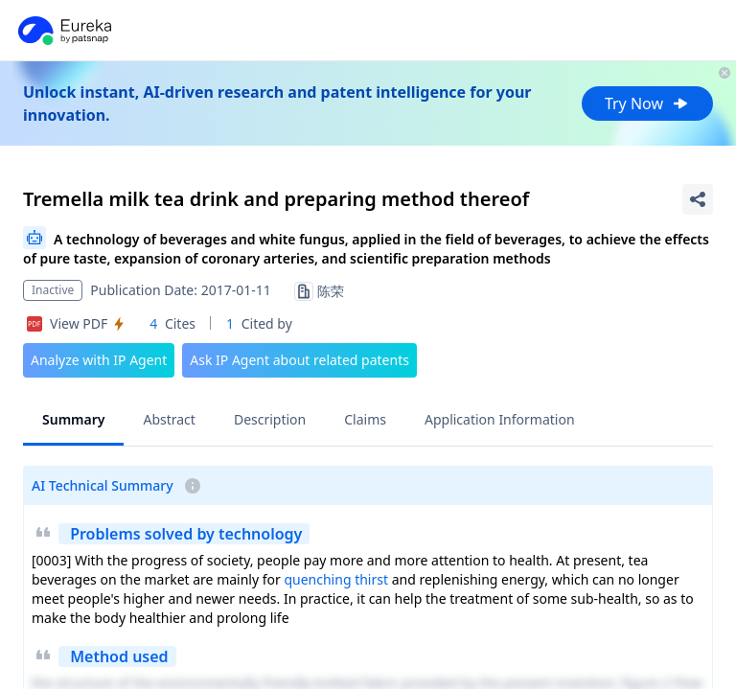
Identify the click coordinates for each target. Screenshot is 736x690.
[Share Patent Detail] (697, 199)
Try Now (647, 103)
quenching (317, 579)
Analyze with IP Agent (99, 360)
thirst (371, 579)
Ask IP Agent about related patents (299, 360)
